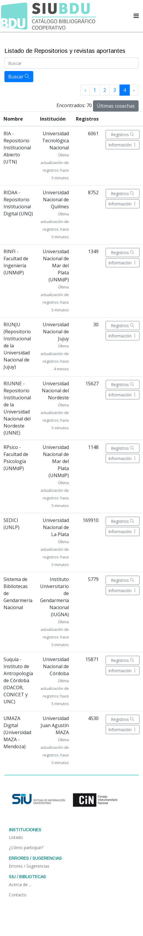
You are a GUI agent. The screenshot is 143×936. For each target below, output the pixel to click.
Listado (16, 837)
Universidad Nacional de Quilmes (56, 199)
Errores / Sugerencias (29, 866)
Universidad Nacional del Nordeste (55, 390)
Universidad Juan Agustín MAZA (55, 725)
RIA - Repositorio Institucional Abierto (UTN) (17, 147)
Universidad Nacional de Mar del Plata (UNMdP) (56, 265)
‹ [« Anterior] (85, 90)
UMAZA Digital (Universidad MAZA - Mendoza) (17, 732)
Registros (122, 134)
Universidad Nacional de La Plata (56, 527)
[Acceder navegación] (136, 16)
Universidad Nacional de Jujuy (56, 331)
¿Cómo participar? (26, 847)
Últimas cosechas (116, 106)
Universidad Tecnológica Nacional (55, 140)
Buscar (18, 76)
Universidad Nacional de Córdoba (56, 666)
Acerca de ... (20, 884)
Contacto (17, 895)
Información (122, 145)
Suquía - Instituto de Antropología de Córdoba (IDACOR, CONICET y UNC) (18, 680)
